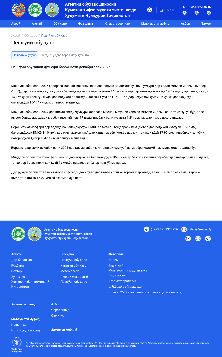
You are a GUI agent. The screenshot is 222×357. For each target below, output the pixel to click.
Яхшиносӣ (116, 265)
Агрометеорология (122, 281)
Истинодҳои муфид (25, 330)
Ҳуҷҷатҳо (18, 277)
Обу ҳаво (30, 35)
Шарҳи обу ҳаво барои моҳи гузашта (64, 55)
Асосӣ (15, 23)
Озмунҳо (57, 315)
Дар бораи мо (21, 260)
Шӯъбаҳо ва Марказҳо (125, 286)
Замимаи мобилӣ (64, 329)
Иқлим (113, 260)
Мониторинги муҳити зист (127, 270)
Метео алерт (69, 271)
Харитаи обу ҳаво (73, 265)
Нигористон (20, 286)
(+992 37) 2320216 (198, 7)
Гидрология (117, 275)
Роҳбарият (19, 265)
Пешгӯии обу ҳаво (24, 55)
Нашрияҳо (19, 325)
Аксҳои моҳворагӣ (74, 277)
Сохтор (16, 271)
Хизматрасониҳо (117, 23)
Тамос (206, 23)
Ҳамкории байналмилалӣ (30, 281)
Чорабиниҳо (60, 310)
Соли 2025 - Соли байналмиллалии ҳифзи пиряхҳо (145, 292)
